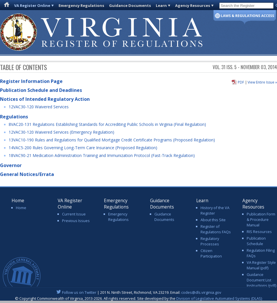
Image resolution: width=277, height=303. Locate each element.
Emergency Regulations (81, 5)
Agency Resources (192, 5)
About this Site (213, 219)
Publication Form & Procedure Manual (261, 219)
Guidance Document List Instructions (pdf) (261, 280)
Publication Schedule (256, 241)
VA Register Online (32, 5)
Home (21, 207)
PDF (241, 82)
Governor (11, 165)
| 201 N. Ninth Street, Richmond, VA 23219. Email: (138, 292)
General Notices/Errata (27, 174)
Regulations (14, 116)
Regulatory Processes (210, 241)
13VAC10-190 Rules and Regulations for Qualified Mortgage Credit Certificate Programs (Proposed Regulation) (112, 140)
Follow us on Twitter (79, 292)
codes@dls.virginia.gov (201, 292)
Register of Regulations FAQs (216, 229)
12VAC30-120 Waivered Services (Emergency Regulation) (61, 132)
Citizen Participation (211, 253)
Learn (161, 5)
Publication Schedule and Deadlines (41, 90)
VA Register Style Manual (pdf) (261, 265)
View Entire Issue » (262, 82)
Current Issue (74, 214)
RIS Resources (259, 231)
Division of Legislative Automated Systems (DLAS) (219, 298)
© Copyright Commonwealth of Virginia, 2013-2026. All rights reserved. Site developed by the (138, 298)
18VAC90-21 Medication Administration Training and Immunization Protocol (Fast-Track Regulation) (102, 155)
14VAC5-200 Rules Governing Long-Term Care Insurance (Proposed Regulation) (83, 147)
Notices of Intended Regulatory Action (45, 99)
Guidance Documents (130, 5)
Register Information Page (31, 81)
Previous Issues (76, 220)
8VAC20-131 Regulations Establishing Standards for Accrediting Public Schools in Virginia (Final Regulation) (107, 124)
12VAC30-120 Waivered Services (39, 106)
